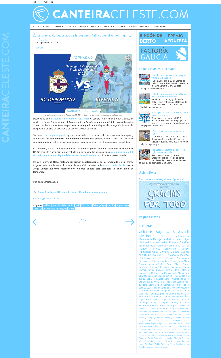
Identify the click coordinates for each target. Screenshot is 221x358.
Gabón (167, 312)
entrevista (170, 248)
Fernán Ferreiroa (175, 315)
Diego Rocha (170, 341)
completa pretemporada (54, 135)
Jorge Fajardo (183, 341)
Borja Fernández (155, 279)
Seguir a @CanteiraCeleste (46, 198)
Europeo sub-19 (161, 332)
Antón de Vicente (146, 315)
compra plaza (155, 329)
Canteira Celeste (169, 251)
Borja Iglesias (181, 270)
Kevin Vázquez (154, 297)
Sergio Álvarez (171, 279)
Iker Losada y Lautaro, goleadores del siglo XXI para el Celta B (169, 151)
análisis (46, 205)
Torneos (155, 248)
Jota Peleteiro (146, 291)
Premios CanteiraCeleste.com (154, 267)
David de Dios (167, 288)
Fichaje (185, 248)
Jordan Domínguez (173, 297)
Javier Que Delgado (173, 317)
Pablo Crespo (161, 335)
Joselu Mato (168, 309)
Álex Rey (185, 312)
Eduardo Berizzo (151, 305)
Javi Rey (177, 326)
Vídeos (161, 264)
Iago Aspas (171, 261)
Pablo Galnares (162, 344)
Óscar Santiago (175, 335)
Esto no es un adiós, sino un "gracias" (161, 179)
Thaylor (185, 321)
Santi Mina (183, 261)
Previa (71, 209)
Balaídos (184, 279)
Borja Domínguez (151, 303)
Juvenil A (37, 209)
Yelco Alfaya (144, 323)
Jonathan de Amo (176, 332)
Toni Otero (148, 285)
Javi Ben (160, 317)
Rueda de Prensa (162, 273)
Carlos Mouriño (181, 288)
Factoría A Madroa (177, 255)
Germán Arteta (145, 312)
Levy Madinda (153, 288)
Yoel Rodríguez (151, 294)
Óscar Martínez (170, 323)
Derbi (77, 205)
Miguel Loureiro (165, 338)
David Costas (156, 270)
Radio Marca (178, 273)
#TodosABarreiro (146, 332)
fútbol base (86, 205)
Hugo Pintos (175, 312)
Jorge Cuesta (122, 205)
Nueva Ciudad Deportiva (170, 321)
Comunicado (158, 341)
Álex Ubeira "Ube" (163, 326)
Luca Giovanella (162, 347)
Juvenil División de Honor (55, 209)
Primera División (179, 242)
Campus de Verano (169, 299)
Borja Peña (170, 329)
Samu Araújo (160, 291)
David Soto (153, 338)
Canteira (161, 245)
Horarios (111, 205)
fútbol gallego (99, 205)
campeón (176, 267)
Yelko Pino (159, 282)
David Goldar (174, 291)
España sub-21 (165, 276)
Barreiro (168, 270)
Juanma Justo (152, 321)
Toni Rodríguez (182, 309)
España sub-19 (146, 273)
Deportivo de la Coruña (63, 205)
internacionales (159, 242)
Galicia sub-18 (156, 255)
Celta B (145, 232)
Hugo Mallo (170, 282)
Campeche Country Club (171, 303)
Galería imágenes (148, 264)
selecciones (182, 236)
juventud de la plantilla (114, 165)
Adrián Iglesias (176, 344)
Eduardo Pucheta (181, 338)
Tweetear (38, 48)
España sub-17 (146, 282)
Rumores (177, 276)
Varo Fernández (146, 326)
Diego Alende (150, 276)
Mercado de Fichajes (151, 239)
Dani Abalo (156, 309)
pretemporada (147, 245)
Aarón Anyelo (151, 347)
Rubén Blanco (174, 264)
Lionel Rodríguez (146, 344)
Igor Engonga (150, 317)
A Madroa (168, 239)
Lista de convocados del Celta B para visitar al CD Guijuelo (169, 76)
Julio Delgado (157, 312)
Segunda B (165, 232)
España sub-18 (161, 315)
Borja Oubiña (152, 299)
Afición (158, 285)
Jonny (186, 264)
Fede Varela (183, 323)
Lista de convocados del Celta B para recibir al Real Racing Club (169, 95)
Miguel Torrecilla (146, 341)
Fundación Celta (148, 251)
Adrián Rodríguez (168, 305)
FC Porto (184, 329)
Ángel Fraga (156, 323)
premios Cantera (168, 294)
